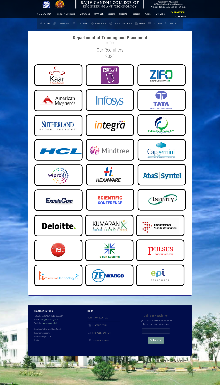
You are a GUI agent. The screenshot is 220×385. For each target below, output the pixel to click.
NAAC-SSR (99, 13)
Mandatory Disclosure (65, 13)
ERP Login (160, 13)
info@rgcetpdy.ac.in (49, 319)
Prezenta (123, 13)
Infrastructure (100, 340)
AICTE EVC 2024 (44, 13)
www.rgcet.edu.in (50, 323)
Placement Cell (100, 325)
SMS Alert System (101, 332)
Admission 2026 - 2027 (99, 317)
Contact (174, 23)
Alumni (148, 13)
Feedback (136, 13)
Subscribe (155, 340)
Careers (111, 13)
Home (47, 23)
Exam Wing (85, 13)
